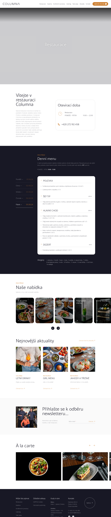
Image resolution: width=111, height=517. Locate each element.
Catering (68, 4)
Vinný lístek (101, 300)
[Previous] (52, 328)
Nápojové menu (81, 301)
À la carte (22, 300)
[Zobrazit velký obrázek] (38, 466)
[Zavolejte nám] (100, 4)
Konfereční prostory (59, 4)
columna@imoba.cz (75, 513)
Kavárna (49, 4)
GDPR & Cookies (38, 502)
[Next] (58, 328)
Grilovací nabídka (61, 301)
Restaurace (42, 4)
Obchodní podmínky (39, 505)
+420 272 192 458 (74, 510)
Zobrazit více (20, 388)
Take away (75, 4)
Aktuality (82, 4)
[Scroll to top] (89, 503)
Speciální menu (41, 301)
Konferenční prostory (22, 508)
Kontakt (88, 4)
